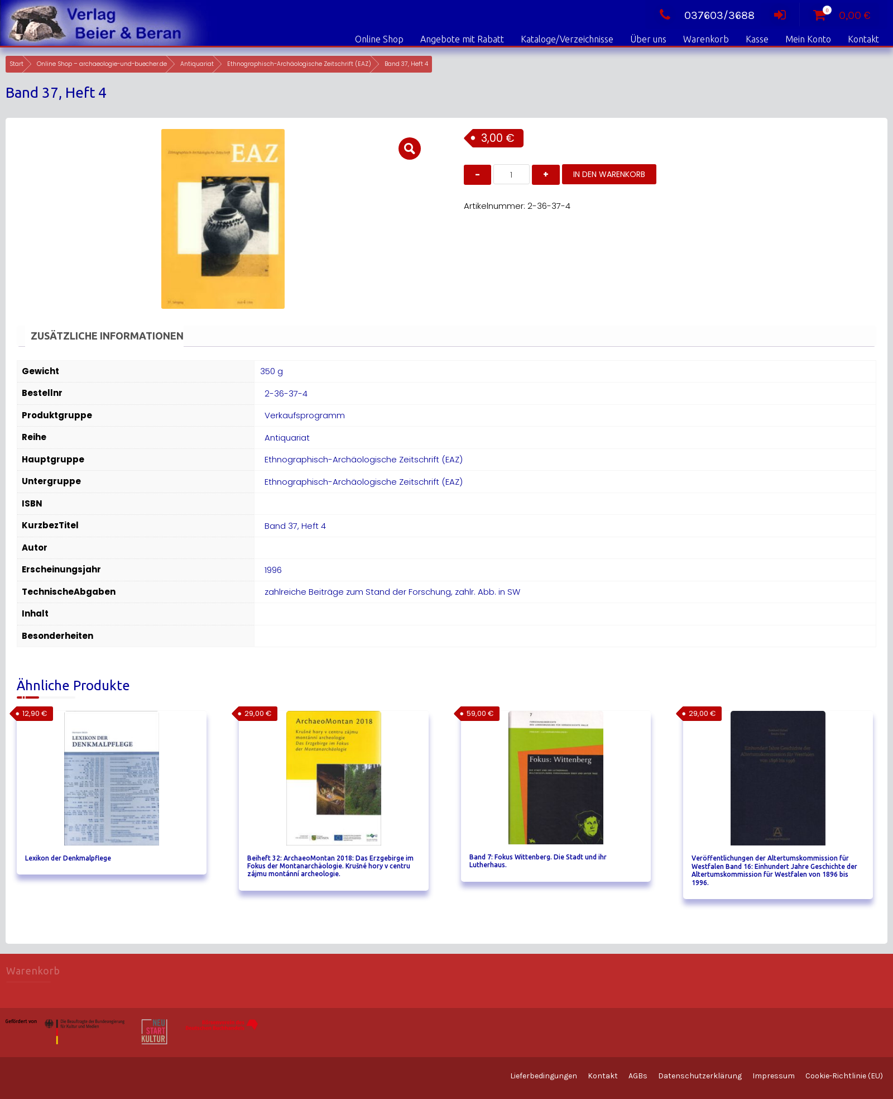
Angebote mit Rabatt (462, 39)
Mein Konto (808, 39)
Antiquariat (197, 64)
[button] (410, 148)
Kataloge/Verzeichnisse (567, 39)
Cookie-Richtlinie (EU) (844, 1076)
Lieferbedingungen (543, 1076)
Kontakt (863, 39)
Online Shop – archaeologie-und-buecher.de (102, 64)
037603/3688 (704, 15)
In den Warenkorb (609, 174)
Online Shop (379, 39)
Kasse (757, 39)
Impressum (773, 1076)
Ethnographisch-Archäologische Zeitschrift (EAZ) (299, 64)
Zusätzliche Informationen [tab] (107, 335)
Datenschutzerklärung (700, 1076)
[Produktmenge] (511, 174)
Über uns (648, 39)
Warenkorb (706, 39)
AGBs (637, 1076)
